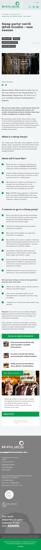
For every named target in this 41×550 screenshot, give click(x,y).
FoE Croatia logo (7, 467)
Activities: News (15, 14)
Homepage (5, 14)
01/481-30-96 (8, 480)
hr (35, 2)
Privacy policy (6, 469)
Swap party (7, 38)
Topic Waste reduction (12, 373)
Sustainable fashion (10, 42)
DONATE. (14, 526)
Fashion (16, 38)
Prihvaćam (20, 546)
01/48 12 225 (15, 482)
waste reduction (9, 46)
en (38, 2)
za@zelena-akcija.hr (8, 464)
